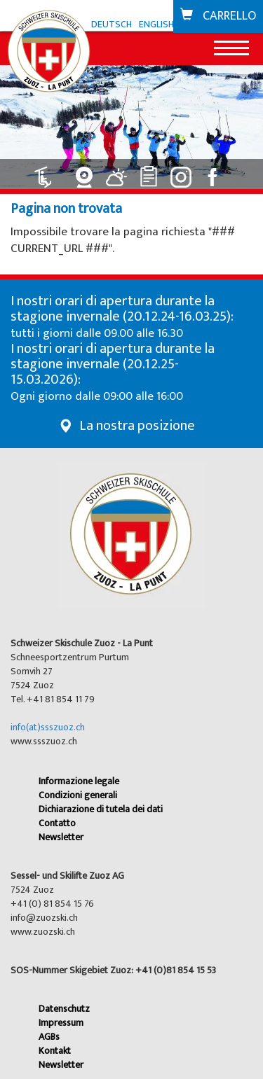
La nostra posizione (137, 426)
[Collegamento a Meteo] (118, 172)
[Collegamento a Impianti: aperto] (51, 172)
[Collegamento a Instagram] (183, 172)
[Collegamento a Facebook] (215, 172)
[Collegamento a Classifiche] (150, 172)
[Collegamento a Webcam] (86, 172)
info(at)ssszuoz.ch (48, 727)
